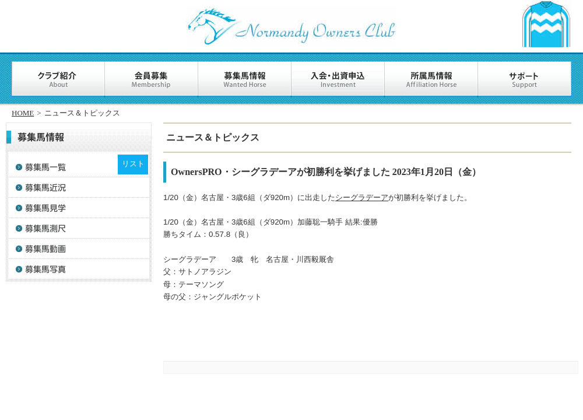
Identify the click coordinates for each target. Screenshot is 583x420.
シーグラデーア (361, 197)
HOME (23, 112)
